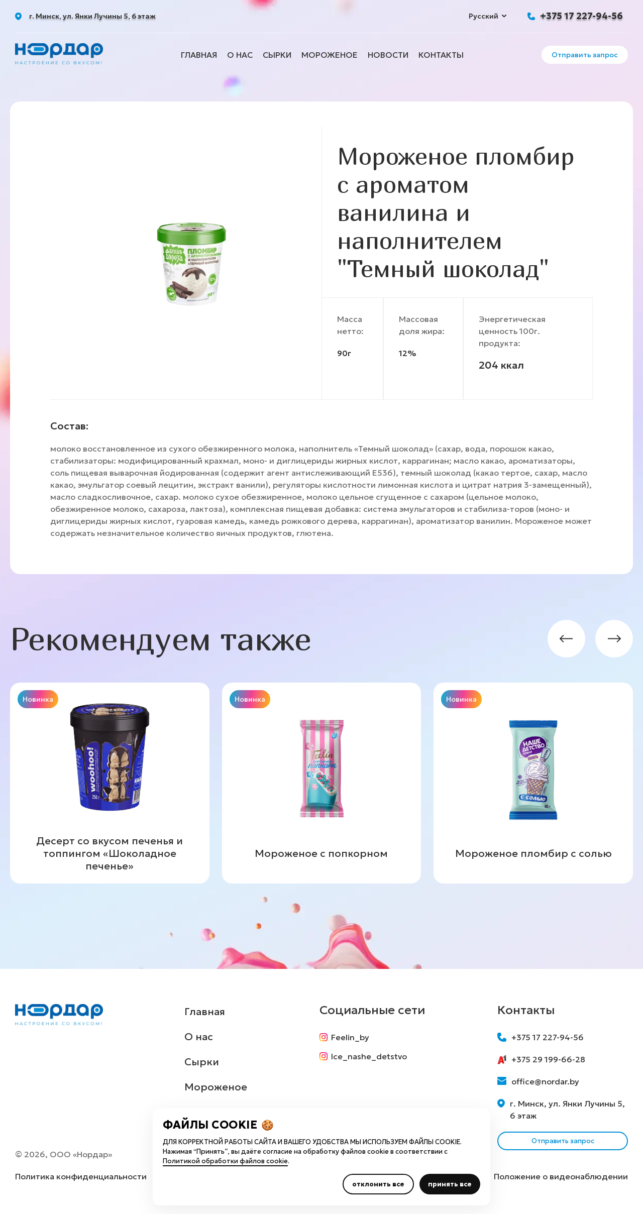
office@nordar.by (538, 1081)
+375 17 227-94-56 (581, 16)
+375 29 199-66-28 (541, 1059)
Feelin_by (348, 1037)
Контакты (441, 55)
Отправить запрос (585, 54)
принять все (450, 1184)
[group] (109, 783)
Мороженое (329, 55)
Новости (388, 55)
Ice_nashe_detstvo (366, 1060)
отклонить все (378, 1184)
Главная (199, 55)
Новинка (38, 699)
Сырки (277, 55)
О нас (240, 55)
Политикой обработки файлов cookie (225, 1161)
